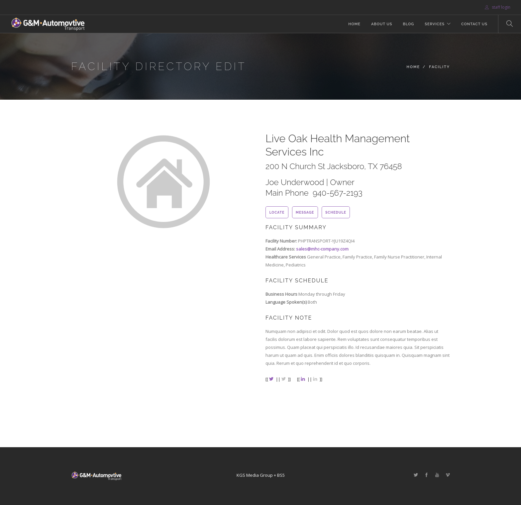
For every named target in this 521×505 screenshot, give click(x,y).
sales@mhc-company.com (322, 249)
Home (354, 24)
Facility (439, 67)
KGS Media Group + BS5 (261, 475)
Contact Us (474, 24)
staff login (497, 7)
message (305, 212)
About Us (381, 24)
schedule (335, 212)
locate (276, 212)
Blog (408, 24)
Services (435, 24)
